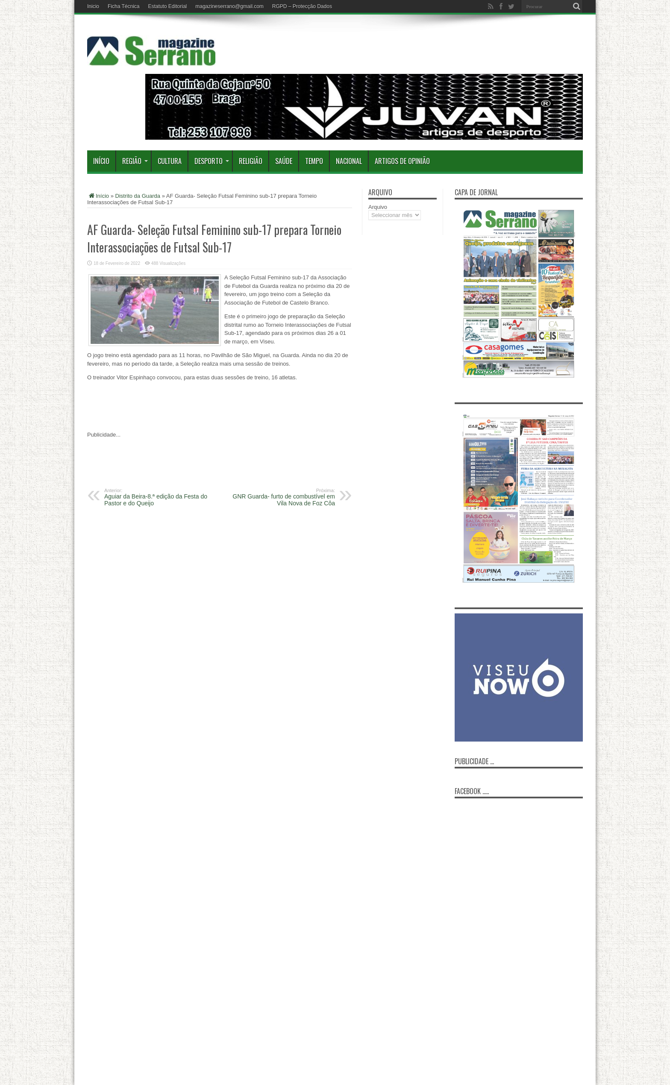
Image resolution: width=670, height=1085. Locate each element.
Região (135, 161)
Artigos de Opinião (402, 161)
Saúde (283, 161)
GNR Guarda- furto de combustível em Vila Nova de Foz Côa (282, 497)
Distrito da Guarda (138, 196)
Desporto (211, 161)
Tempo (314, 161)
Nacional (349, 161)
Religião (250, 161)
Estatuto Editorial (167, 6)
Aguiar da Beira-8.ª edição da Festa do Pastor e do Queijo (156, 497)
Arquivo (377, 207)
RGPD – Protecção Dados (302, 6)
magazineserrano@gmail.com (229, 6)
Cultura (170, 161)
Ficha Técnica (123, 6)
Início (101, 161)
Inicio (93, 6)
